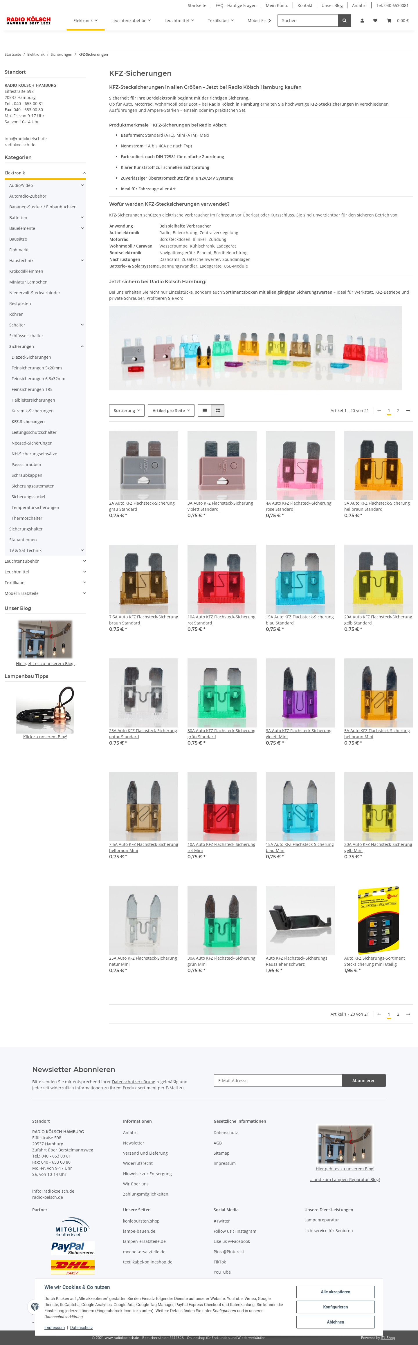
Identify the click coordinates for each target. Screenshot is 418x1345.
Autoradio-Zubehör (27, 196)
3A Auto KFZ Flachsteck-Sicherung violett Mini (298, 733)
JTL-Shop (388, 1337)
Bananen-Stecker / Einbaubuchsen (43, 207)
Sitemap (222, 1153)
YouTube (222, 1272)
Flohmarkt (19, 249)
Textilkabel (15, 582)
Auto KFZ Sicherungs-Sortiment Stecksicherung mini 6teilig (374, 961)
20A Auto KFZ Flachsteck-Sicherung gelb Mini (378, 847)
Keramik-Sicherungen (33, 411)
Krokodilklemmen (26, 271)
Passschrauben (26, 464)
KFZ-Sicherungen (28, 421)
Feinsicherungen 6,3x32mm (38, 378)
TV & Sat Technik (25, 550)
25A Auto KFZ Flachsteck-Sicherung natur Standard (143, 733)
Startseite (197, 5)
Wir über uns (136, 1184)
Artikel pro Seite (169, 410)
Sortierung (124, 410)
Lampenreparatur (322, 1220)
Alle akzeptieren (335, 1292)
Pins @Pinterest (229, 1251)
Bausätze (18, 239)
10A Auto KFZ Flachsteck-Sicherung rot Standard (221, 620)
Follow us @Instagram (235, 1231)
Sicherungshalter (26, 529)
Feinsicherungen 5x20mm (37, 368)
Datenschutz (81, 1327)
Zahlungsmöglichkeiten (145, 1194)
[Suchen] (308, 20)
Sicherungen (21, 346)
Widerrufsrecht (138, 1163)
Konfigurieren (335, 1307)
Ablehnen (335, 1322)
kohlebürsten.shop (141, 1221)
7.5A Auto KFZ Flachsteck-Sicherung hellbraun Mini (143, 847)
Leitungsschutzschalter (34, 432)
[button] (362, 20)
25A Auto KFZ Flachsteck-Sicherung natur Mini (143, 961)
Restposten (20, 303)
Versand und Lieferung (145, 1153)
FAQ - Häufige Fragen (236, 5)
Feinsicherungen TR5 (32, 389)
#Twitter (222, 1221)
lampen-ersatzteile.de (144, 1241)
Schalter (17, 325)
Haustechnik (21, 260)
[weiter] (408, 411)
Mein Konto (277, 5)
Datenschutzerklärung (133, 1081)
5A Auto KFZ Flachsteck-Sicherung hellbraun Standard (377, 506)
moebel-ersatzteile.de (144, 1251)
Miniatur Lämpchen (28, 282)
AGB (218, 1143)
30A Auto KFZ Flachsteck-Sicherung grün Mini (221, 961)
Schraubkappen (27, 475)
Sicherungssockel (28, 496)
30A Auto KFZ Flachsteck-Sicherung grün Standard (221, 733)
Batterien (18, 217)
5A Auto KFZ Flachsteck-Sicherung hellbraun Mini (377, 733)
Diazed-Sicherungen (31, 357)
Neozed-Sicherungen (32, 443)
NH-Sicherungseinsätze (34, 453)
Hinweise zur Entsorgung (147, 1173)
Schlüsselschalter (26, 335)
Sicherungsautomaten (33, 486)
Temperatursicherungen (35, 507)
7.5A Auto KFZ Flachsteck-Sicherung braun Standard (143, 620)
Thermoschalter (27, 518)
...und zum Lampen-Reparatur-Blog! (345, 1179)
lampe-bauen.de (139, 1231)
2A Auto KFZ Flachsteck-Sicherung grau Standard (142, 506)
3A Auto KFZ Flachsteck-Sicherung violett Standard (220, 506)
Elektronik (15, 173)
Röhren (16, 314)
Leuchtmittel (17, 572)
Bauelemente (22, 228)
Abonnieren (364, 1080)
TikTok (220, 1262)
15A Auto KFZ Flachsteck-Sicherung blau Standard (300, 620)
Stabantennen (23, 539)
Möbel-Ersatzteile (22, 593)
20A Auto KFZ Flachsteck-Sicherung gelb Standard (378, 620)
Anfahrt (359, 5)
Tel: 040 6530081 (392, 5)
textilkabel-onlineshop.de (147, 1262)
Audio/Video (21, 185)
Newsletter (133, 1143)
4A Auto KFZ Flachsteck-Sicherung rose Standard (298, 506)
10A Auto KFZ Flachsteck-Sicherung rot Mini (221, 847)
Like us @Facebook (232, 1241)
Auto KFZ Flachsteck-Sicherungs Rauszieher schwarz (296, 961)
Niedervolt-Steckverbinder (34, 292)
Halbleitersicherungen (33, 400)
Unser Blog (332, 5)
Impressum (54, 1327)
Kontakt (305, 5)
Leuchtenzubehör (22, 561)
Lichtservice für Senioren (329, 1230)
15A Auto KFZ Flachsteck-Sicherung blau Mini (300, 847)
